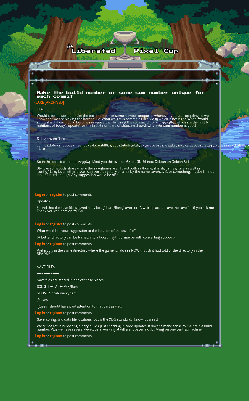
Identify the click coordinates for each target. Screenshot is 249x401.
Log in (40, 195)
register (56, 195)
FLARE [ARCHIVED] (49, 103)
